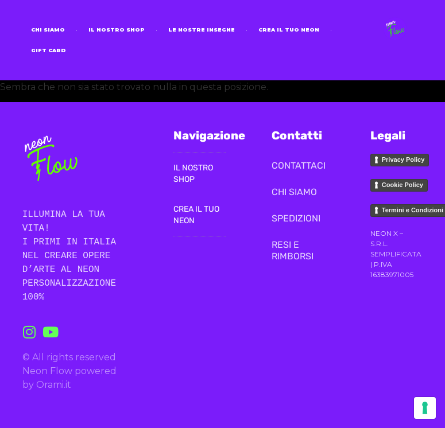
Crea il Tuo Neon (196, 214)
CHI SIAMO (48, 29)
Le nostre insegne (201, 29)
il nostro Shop (116, 29)
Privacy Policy (403, 159)
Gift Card (48, 50)
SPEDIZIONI (296, 218)
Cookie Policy (402, 184)
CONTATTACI (298, 165)
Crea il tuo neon (288, 29)
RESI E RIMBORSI (293, 250)
